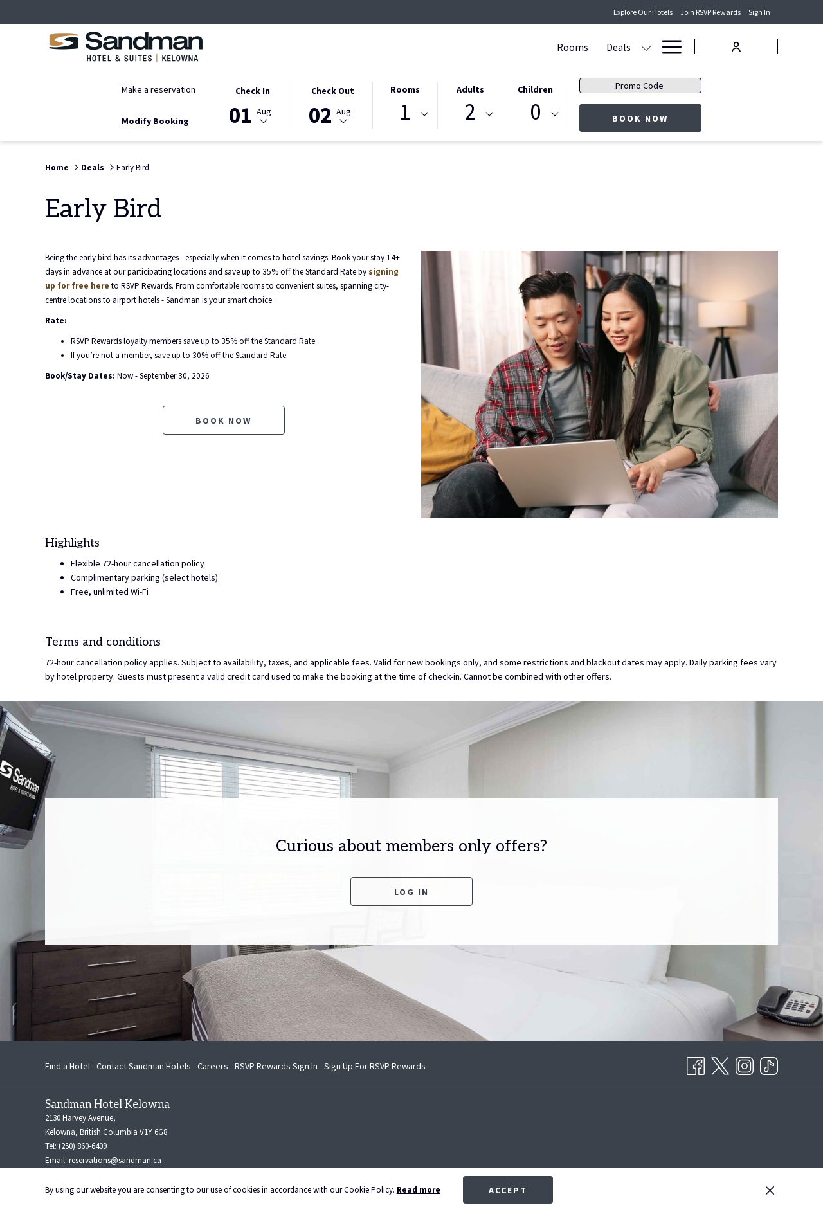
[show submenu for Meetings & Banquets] (510, 46)
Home (57, 167)
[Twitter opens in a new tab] (720, 1063)
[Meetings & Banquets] (448, 46)
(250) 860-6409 (83, 1146)
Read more (418, 1189)
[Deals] (359, 46)
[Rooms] (313, 46)
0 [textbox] (535, 112)
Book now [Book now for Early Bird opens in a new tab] (223, 434)
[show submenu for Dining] (570, 46)
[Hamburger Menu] (667, 46)
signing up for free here (164, 286)
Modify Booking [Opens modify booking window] (155, 121)
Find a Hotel (67, 1066)
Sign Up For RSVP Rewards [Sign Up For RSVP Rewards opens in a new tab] (375, 1068)
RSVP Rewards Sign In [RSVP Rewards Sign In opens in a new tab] (276, 1068)
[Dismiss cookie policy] (770, 1190)
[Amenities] (608, 46)
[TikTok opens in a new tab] (769, 1063)
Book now (656, 118)
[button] (252, 104)
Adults (470, 89)
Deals (92, 167)
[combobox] (405, 114)
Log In (411, 892)
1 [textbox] (404, 112)
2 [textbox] (470, 112)
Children (535, 89)
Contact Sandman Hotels (143, 1066)
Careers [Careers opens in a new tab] (212, 1068)
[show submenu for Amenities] (646, 46)
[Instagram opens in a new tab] (745, 1063)
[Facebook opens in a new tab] (696, 1063)
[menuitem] (69, 1066)
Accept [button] (508, 1190)
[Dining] (540, 46)
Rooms (405, 89)
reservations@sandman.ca (115, 1160)
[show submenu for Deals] (386, 46)
